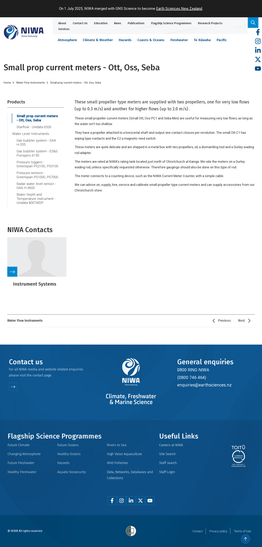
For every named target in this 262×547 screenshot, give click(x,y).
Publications (136, 23)
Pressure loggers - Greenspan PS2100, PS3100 (37, 164)
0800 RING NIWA (193, 369)
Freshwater (179, 40)
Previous (224, 321)
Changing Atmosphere (24, 454)
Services (64, 29)
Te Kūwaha (202, 40)
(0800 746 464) (191, 377)
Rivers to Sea (116, 445)
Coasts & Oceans (150, 40)
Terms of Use (242, 531)
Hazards (125, 40)
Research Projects (210, 23)
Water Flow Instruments (30, 82)
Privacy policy (218, 531)
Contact (197, 531)
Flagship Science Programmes (171, 23)
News (117, 23)
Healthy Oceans (69, 454)
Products (16, 101)
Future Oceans (68, 445)
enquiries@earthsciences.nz (204, 385)
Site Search (167, 454)
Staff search (168, 463)
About (62, 23)
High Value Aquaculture (124, 454)
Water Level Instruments (30, 134)
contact (38, 375)
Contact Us (80, 23)
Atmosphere (67, 40)
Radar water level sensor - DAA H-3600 (36, 186)
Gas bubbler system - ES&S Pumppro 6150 (37, 153)
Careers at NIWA (171, 445)
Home (7, 82)
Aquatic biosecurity (71, 472)
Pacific (222, 40)
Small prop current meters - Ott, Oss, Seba (37, 118)
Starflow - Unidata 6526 (34, 127)
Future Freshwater (21, 463)
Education (101, 23)
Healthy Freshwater (22, 472)
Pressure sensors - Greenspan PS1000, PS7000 (37, 175)
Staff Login (167, 472)
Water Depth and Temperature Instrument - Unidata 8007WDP (36, 199)
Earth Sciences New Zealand (179, 8)
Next (241, 321)
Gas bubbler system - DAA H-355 (36, 143)
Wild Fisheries (117, 463)
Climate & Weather (98, 40)
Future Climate (18, 445)
